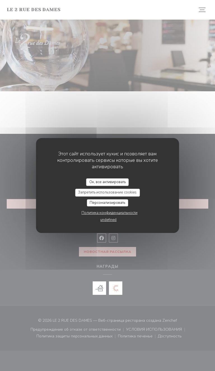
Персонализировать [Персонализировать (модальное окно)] (107, 202)
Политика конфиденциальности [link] (109, 212)
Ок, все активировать (107, 182)
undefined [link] (108, 219)
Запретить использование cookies (107, 192)
